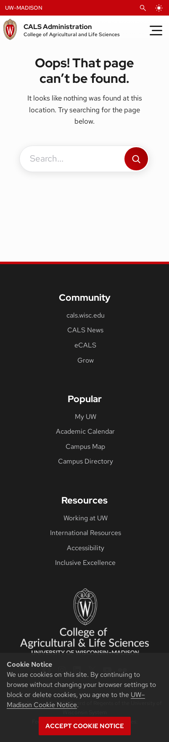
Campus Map (85, 446)
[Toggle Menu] (156, 30)
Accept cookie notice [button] (84, 726)
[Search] (136, 158)
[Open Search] (143, 8)
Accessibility (85, 547)
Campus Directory (85, 461)
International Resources (85, 532)
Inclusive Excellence (85, 562)
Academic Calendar (85, 431)
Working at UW (85, 518)
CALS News (85, 330)
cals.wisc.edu (85, 315)
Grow (85, 360)
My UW (85, 416)
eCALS (85, 345)
